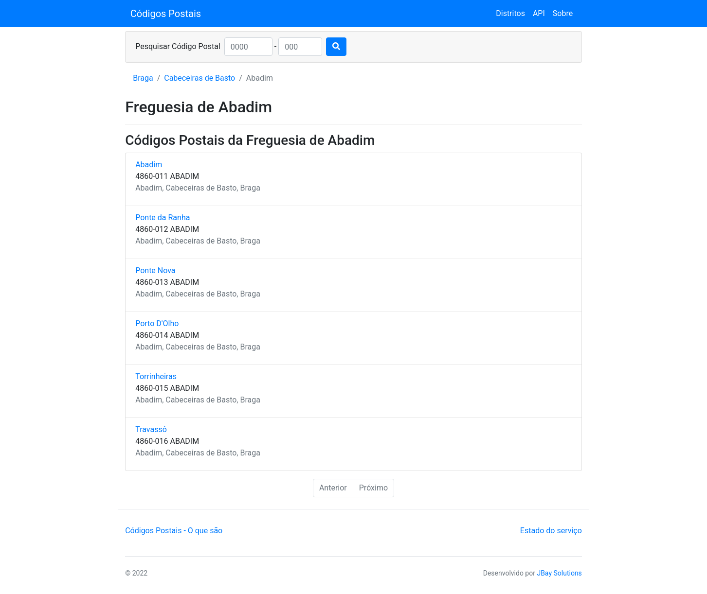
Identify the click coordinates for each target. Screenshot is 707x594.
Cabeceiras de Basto (199, 78)
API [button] (539, 13)
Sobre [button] (563, 13)
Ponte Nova (155, 270)
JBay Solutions (559, 573)
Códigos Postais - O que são (173, 530)
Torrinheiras (156, 376)
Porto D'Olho (157, 323)
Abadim (148, 164)
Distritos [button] (510, 13)
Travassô (151, 429)
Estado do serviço (551, 530)
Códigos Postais (165, 13)
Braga (143, 78)
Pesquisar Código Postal (177, 46)
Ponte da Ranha (162, 217)
